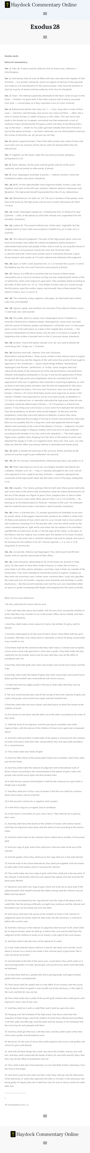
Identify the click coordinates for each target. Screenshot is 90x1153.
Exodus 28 (45, 26)
